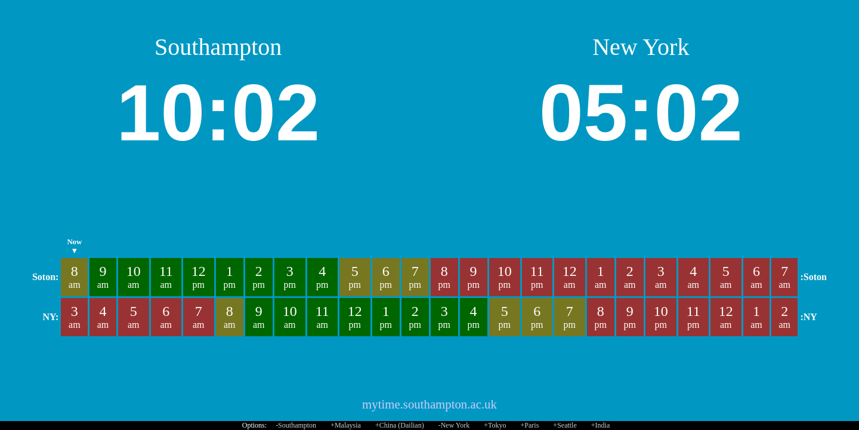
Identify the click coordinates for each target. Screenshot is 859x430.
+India (600, 425)
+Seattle (564, 425)
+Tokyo (495, 425)
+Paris (530, 425)
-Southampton (296, 425)
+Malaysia (345, 425)
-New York (454, 425)
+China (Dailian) (399, 425)
